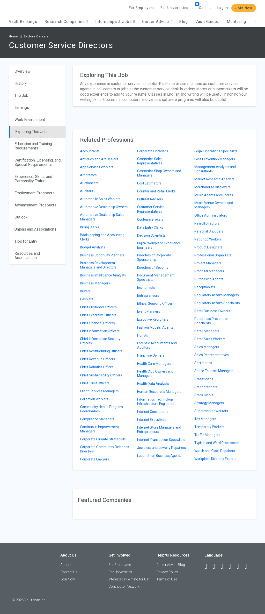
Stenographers (205, 387)
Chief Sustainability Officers (101, 375)
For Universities (174, 8)
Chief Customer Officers (98, 307)
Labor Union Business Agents (159, 456)
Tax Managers (205, 419)
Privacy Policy (167, 572)
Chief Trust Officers (95, 383)
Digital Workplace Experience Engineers (159, 245)
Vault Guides (207, 21)
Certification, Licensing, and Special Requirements (38, 162)
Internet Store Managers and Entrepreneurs (159, 429)
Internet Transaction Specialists (161, 440)
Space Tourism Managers (214, 371)
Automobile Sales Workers (100, 199)
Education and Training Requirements (33, 145)
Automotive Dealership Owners (104, 207)
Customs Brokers (150, 219)
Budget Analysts (92, 247)
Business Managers (95, 283)
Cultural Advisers (150, 199)
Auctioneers (89, 183)
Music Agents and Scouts (213, 195)
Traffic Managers (207, 435)
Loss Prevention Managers (214, 159)
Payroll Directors (206, 223)
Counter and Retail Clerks (156, 191)
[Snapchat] (247, 566)
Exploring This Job (31, 131)
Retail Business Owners (212, 311)
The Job (21, 95)
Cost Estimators (149, 183)
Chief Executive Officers (98, 315)
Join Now (243, 8)
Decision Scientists (151, 235)
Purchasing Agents (208, 279)
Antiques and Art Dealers (99, 159)
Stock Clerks (203, 395)
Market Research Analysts (214, 179)
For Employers (142, 8)
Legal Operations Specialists (215, 151)
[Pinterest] (239, 566)
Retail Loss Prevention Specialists (211, 321)
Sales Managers (206, 347)
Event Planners (148, 311)
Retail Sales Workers (210, 339)
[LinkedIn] (216, 566)
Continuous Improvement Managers (99, 429)
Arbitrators (88, 175)
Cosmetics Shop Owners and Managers (159, 173)
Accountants (90, 151)
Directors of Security (152, 267)
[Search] (254, 21)
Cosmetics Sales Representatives (149, 161)
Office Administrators (210, 215)
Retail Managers (206, 331)
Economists (146, 287)
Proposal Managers (209, 271)
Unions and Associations (35, 229)
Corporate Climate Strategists (103, 439)
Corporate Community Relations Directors (104, 449)
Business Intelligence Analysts (103, 275)
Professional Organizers (212, 255)
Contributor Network (124, 586)
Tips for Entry (26, 241)
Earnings (22, 107)
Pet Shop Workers (208, 239)
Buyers (85, 291)
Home (13, 36)
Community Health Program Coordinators (101, 409)
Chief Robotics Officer (96, 367)
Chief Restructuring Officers (101, 351)
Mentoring (236, 21)
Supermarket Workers (211, 411)
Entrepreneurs (148, 295)
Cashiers (86, 299)
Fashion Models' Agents (155, 327)
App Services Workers (96, 167)
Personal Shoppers (208, 231)
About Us (67, 565)
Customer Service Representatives (150, 209)
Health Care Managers (154, 364)
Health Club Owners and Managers (155, 373)
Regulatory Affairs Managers (216, 295)
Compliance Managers (97, 419)
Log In (222, 8)
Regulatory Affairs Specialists (217, 303)
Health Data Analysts (153, 384)
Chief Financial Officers (97, 323)
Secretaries (203, 363)
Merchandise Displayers (212, 187)
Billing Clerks (89, 227)
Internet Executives (151, 420)
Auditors (86, 191)
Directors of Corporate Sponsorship (154, 257)
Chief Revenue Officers (97, 359)
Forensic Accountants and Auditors (157, 345)
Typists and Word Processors (216, 443)
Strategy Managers (209, 403)
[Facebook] (208, 566)
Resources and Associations (27, 255)
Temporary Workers (209, 427)
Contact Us (68, 572)
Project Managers (207, 263)
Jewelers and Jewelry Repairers (161, 448)
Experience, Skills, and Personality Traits (33, 178)
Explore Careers (36, 36)
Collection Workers (94, 399)
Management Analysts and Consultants (215, 169)
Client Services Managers (99, 391)
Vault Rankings (23, 21)
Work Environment (30, 119)
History (21, 83)
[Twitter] (224, 566)
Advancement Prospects (35, 205)
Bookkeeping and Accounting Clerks (102, 237)
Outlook (21, 217)
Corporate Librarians (152, 151)
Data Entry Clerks (150, 227)
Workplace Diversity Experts (215, 459)
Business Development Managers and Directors (98, 265)
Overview (22, 71)
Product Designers (208, 247)
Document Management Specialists (156, 277)
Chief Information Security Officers (100, 341)
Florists (142, 335)
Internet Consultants (152, 412)
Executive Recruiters (152, 319)
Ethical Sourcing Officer (154, 303)
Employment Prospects (34, 193)
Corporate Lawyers (94, 459)
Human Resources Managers (159, 392)
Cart (203, 8)
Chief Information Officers (100, 331)
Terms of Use (166, 579)
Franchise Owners (150, 355)
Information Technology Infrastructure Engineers (155, 401)
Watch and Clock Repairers (214, 451)
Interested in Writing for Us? (129, 579)
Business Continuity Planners (102, 255)
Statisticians (203, 379)
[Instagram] (231, 566)
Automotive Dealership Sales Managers (102, 217)
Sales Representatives (211, 355)
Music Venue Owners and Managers (213, 205)
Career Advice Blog (170, 565)
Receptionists (204, 287)
